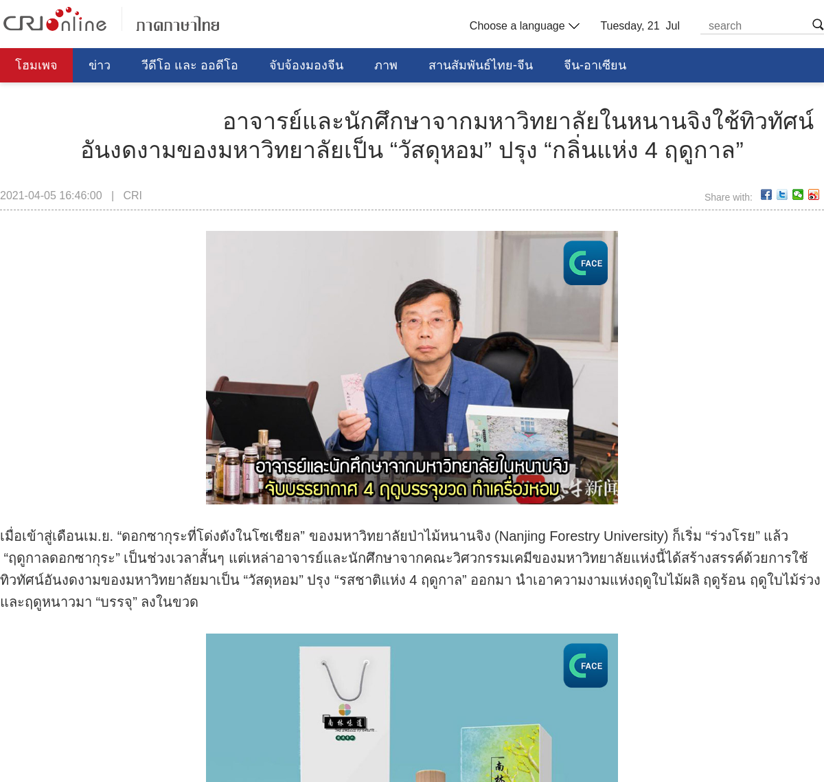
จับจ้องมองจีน (306, 65)
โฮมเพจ (36, 65)
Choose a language (523, 26)
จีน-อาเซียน (595, 65)
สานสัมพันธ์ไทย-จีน (480, 65)
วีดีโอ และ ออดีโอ (189, 65)
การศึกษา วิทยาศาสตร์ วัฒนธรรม (105, 100)
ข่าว (100, 65)
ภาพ (386, 65)
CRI (132, 195)
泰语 (111, 19)
